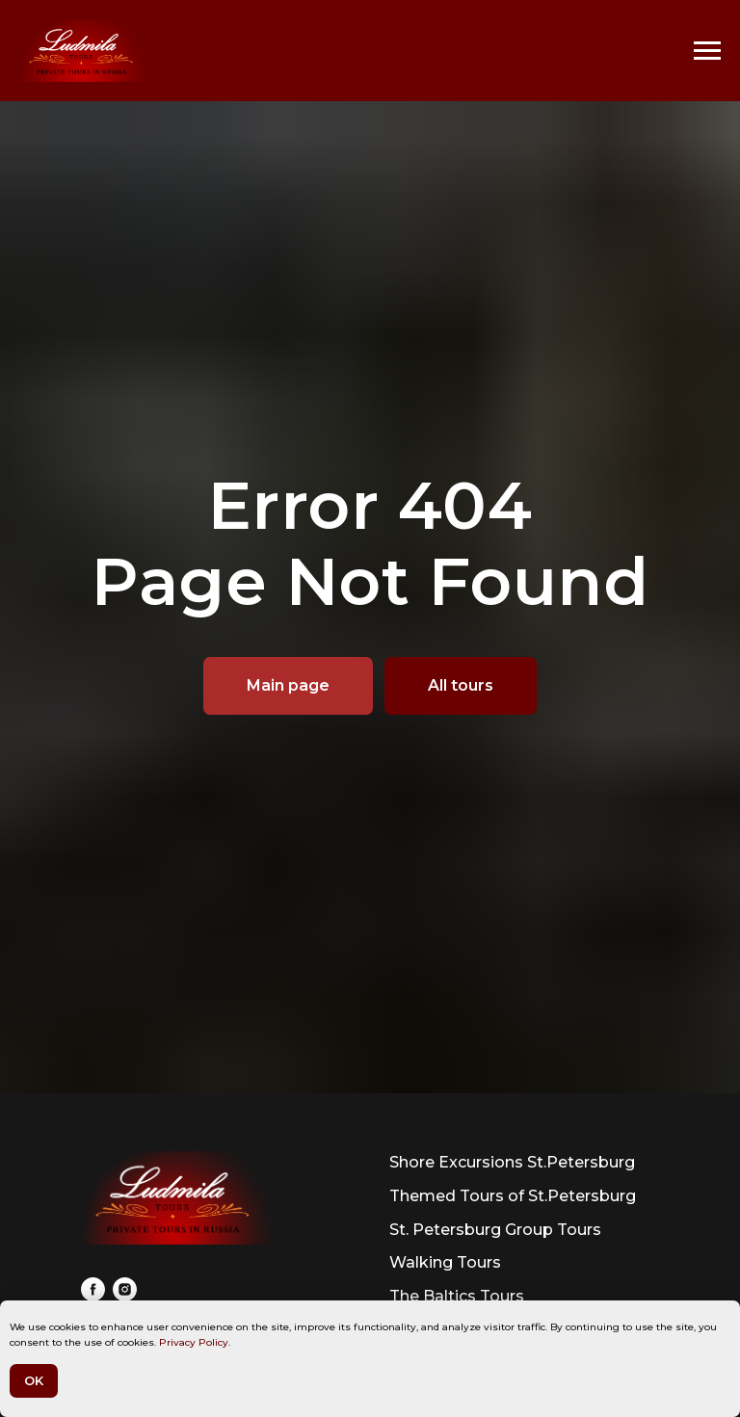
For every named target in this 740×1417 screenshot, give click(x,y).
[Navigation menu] (707, 51)
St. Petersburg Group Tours (495, 1229)
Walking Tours (445, 1262)
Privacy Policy (193, 1342)
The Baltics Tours (456, 1296)
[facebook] (93, 1289)
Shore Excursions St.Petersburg (512, 1162)
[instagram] (125, 1289)
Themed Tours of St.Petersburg (512, 1196)
